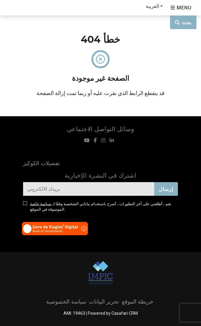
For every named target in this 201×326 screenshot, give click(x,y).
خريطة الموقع (137, 301)
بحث (183, 22)
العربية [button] (152, 6)
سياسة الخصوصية (66, 301)
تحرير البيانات (104, 301)
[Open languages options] (181, 8)
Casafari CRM (124, 313)
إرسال (166, 189)
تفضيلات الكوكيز (41, 163)
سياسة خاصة (40, 204)
